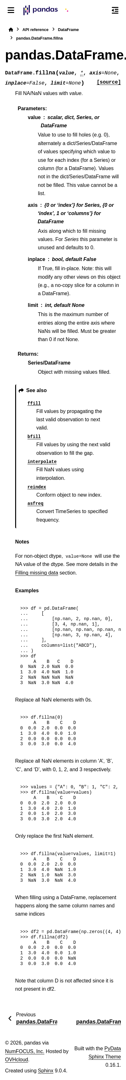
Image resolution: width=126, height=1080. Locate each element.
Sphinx (45, 1070)
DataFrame (68, 29)
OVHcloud (16, 1059)
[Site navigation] (11, 10)
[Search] (101, 10)
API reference (35, 29)
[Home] (11, 29)
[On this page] (115, 10)
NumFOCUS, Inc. (24, 1051)
